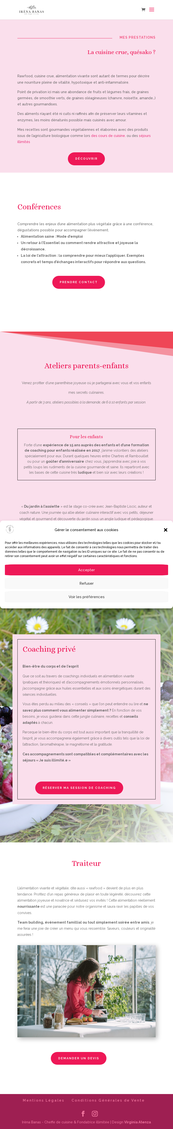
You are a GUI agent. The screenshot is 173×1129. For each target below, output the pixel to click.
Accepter (86, 570)
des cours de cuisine (107, 136)
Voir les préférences (87, 597)
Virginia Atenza (137, 1122)
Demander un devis (58, 1058)
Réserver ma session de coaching (61, 788)
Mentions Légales (43, 1100)
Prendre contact (59, 282)
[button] (165, 529)
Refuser (86, 583)
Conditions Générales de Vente (108, 1100)
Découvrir (84, 158)
